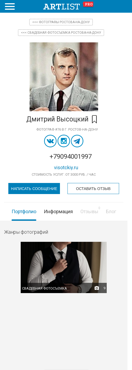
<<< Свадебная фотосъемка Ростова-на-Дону (61, 33)
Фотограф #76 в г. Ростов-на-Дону (67, 129)
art (68, 6)
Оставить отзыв (93, 188)
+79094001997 (70, 156)
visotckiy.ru (66, 167)
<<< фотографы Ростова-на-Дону (61, 22)
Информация (58, 211)
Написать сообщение (34, 188)
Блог (111, 211)
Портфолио (24, 211)
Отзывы (89, 211)
